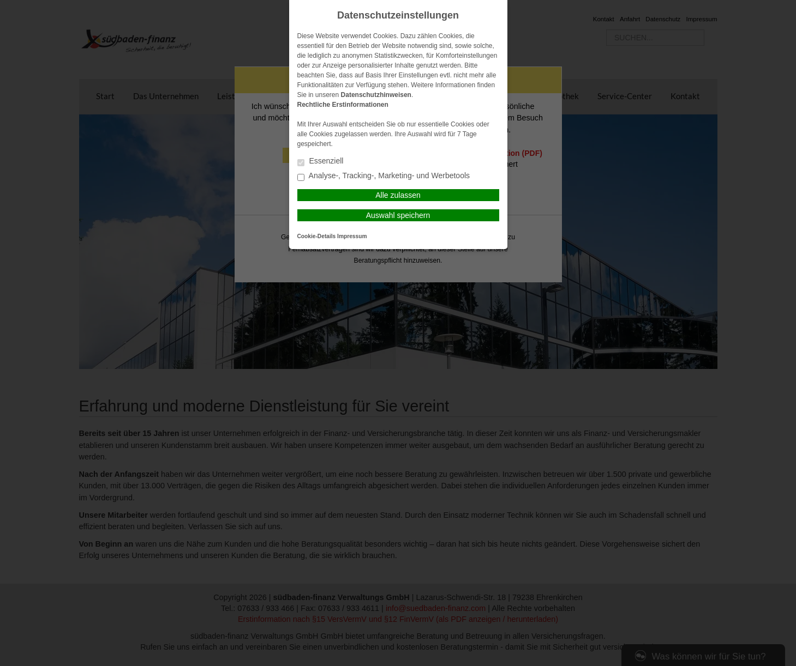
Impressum (352, 236)
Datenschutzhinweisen (376, 95)
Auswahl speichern (398, 215)
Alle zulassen (398, 195)
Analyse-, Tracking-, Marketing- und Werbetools (383, 176)
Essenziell (320, 161)
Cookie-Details (316, 236)
